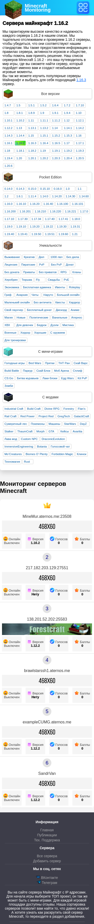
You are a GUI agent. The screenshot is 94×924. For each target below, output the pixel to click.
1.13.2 (44, 128)
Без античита (43, 302)
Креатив (29, 257)
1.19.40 (9, 234)
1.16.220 (55, 211)
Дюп (41, 257)
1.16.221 (70, 211)
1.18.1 (20, 150)
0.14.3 (20, 188)
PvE (66, 279)
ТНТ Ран (64, 363)
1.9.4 (67, 112)
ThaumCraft (25, 431)
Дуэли (54, 325)
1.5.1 (31, 105)
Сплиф (77, 370)
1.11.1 (44, 120)
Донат (70, 264)
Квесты (60, 302)
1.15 (31, 135)
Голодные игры (15, 363)
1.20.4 (68, 158)
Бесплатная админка (37, 287)
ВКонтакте (47, 877)
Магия (9, 317)
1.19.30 (61, 226)
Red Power (27, 416)
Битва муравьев (28, 378)
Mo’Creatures (13, 454)
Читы (35, 294)
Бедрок (41, 325)
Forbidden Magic (62, 454)
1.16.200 (10, 211)
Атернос (76, 317)
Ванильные (59, 317)
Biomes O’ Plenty (37, 454)
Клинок (81, 454)
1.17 (66, 143)
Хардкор (74, 302)
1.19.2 (68, 150)
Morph (40, 431)
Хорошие (40, 332)
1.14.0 (44, 196)
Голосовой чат (60, 446)
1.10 (78, 112)
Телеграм (47, 882)
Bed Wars (35, 363)
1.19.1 (56, 150)
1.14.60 (84, 196)
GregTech (63, 416)
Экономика (12, 287)
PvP (41, 264)
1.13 (19, 128)
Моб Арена (61, 370)
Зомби (9, 385)
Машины (54, 423)
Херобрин (11, 279)
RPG (63, 272)
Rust (27, 461)
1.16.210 (40, 211)
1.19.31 (75, 226)
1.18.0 (76, 218)
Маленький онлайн (17, 302)
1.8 (7, 112)
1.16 (78, 135)
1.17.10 (9, 218)
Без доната (12, 272)
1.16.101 (77, 203)
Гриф (8, 294)
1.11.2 (56, 120)
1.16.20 (34, 203)
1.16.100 (62, 203)
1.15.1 (44, 135)
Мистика (68, 325)
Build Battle (12, 370)
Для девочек (24, 325)
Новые (21, 317)
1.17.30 (23, 218)
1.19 (43, 150)
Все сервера (47, 856)
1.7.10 (80, 105)
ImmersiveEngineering (19, 446)
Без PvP (56, 264)
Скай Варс (81, 363)
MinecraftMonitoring (38, 8)
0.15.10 (45, 188)
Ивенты (60, 287)
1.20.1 (32, 158)
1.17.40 (49, 218)
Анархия (22, 294)
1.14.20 (57, 196)
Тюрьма (27, 279)
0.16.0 (58, 188)
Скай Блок (43, 370)
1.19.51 (49, 234)
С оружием (57, 332)
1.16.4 (44, 143)
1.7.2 (67, 105)
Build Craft (34, 408)
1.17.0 (84, 211)
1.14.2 (80, 128)
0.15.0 (32, 188)
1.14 (55, 128)
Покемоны (38, 423)
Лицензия (11, 264)
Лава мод (11, 438)
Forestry (68, 408)
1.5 (18, 105)
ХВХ (7, 325)
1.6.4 (55, 105)
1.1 (79, 188)
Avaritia (77, 431)
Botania (42, 446)
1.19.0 (9, 226)
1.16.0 (9, 203)
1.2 (7, 196)
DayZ (83, 423)
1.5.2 (43, 105)
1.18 (7, 150)
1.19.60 (63, 234)
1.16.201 (25, 211)
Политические (38, 317)
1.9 (42, 112)
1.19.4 (9, 158)
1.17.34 (36, 218)
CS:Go (9, 378)
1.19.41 (23, 234)
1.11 (31, 120)
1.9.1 (55, 112)
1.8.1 (19, 112)
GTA (51, 431)
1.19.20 (34, 226)
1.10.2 (20, 120)
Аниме (75, 309)
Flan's (81, 408)
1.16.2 (20, 143)
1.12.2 (9, 128)
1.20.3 (56, 158)
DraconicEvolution (53, 438)
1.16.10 (21, 203)
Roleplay (74, 287)
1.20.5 (80, 158)
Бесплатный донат (39, 309)
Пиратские (28, 264)
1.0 (68, 188)
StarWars (70, 423)
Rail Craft (11, 416)
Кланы (76, 272)
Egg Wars (67, 378)
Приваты (29, 272)
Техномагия (12, 461)
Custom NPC (29, 438)
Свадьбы (54, 279)
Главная (47, 830)
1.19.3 (80, 150)
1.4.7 (8, 105)
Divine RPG (51, 408)
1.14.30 (70, 196)
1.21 (74, 234)
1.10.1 (9, 120)
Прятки (49, 363)
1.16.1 (9, 143)
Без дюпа (72, 257)
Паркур (27, 370)
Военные (11, 332)
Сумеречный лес (16, 423)
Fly (38, 279)
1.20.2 (44, 158)
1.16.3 (81, 80)
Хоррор (25, 332)
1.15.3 (68, 135)
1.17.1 (80, 143)
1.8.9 (31, 112)
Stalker (9, 431)
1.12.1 (80, 120)
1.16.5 (56, 143)
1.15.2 (56, 135)
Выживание (12, 257)
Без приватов (48, 272)
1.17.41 (63, 218)
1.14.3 (9, 135)
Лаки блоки (49, 378)
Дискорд (61, 309)
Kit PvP (82, 378)
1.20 (19, 158)
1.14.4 (20, 135)
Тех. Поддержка (47, 840)
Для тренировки (15, 340)
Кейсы (64, 431)
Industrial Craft (14, 408)
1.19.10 (21, 226)
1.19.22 (48, 226)
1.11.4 (32, 196)
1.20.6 (9, 165)
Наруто (48, 294)
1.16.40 (48, 203)
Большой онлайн (68, 294)
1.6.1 (19, 196)
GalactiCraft (81, 416)
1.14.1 (68, 128)
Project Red (46, 416)
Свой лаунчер (14, 309)
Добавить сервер (47, 861)
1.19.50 (36, 234)
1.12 (66, 120)
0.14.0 (9, 188)
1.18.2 (32, 150)
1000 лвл (56, 257)
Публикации (47, 835)
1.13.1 (32, 128)
